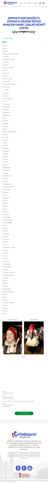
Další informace (14, 481)
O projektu (35, 3)
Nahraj (21, 3)
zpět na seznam (24, 413)
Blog (25, 3)
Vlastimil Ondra (9, 38)
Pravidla (30, 3)
